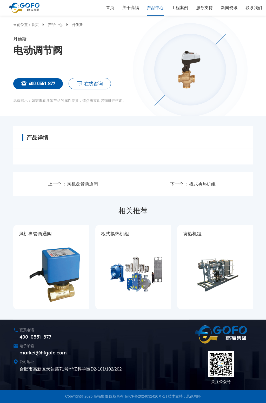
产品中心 (55, 25)
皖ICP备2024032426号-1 (145, 396)
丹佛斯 (77, 25)
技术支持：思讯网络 (184, 396)
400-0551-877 (34, 83)
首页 (35, 25)
